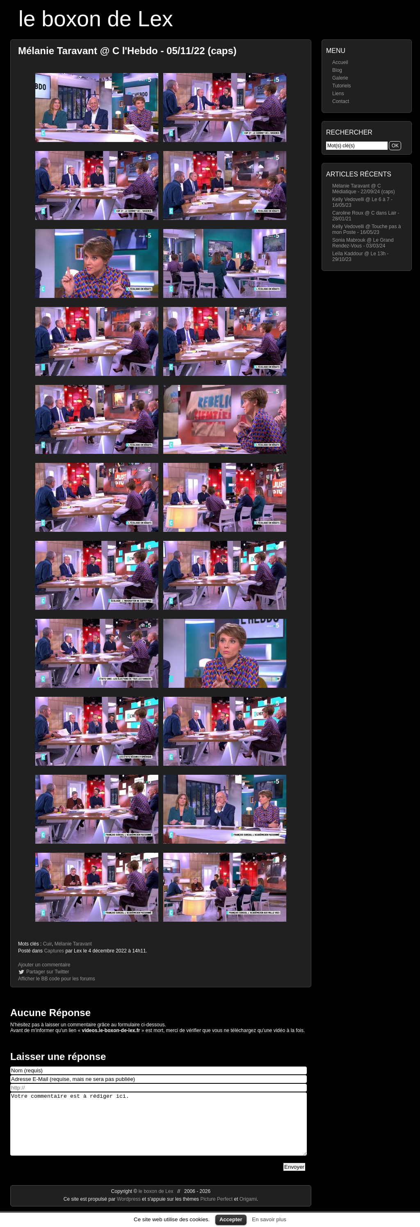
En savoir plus (269, 1219)
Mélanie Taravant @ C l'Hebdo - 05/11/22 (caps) (127, 50)
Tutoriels (341, 86)
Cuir (47, 944)
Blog (337, 70)
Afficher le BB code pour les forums (56, 979)
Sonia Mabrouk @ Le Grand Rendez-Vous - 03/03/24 (363, 243)
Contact (340, 101)
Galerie (340, 78)
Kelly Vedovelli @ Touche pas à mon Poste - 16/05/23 (366, 229)
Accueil (340, 62)
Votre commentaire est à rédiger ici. (158, 1130)
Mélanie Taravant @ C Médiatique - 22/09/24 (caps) (363, 189)
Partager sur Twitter (47, 972)
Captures (54, 951)
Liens (338, 93)
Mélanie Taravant (73, 944)
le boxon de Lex (95, 19)
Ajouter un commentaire (44, 965)
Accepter (230, 1219)
